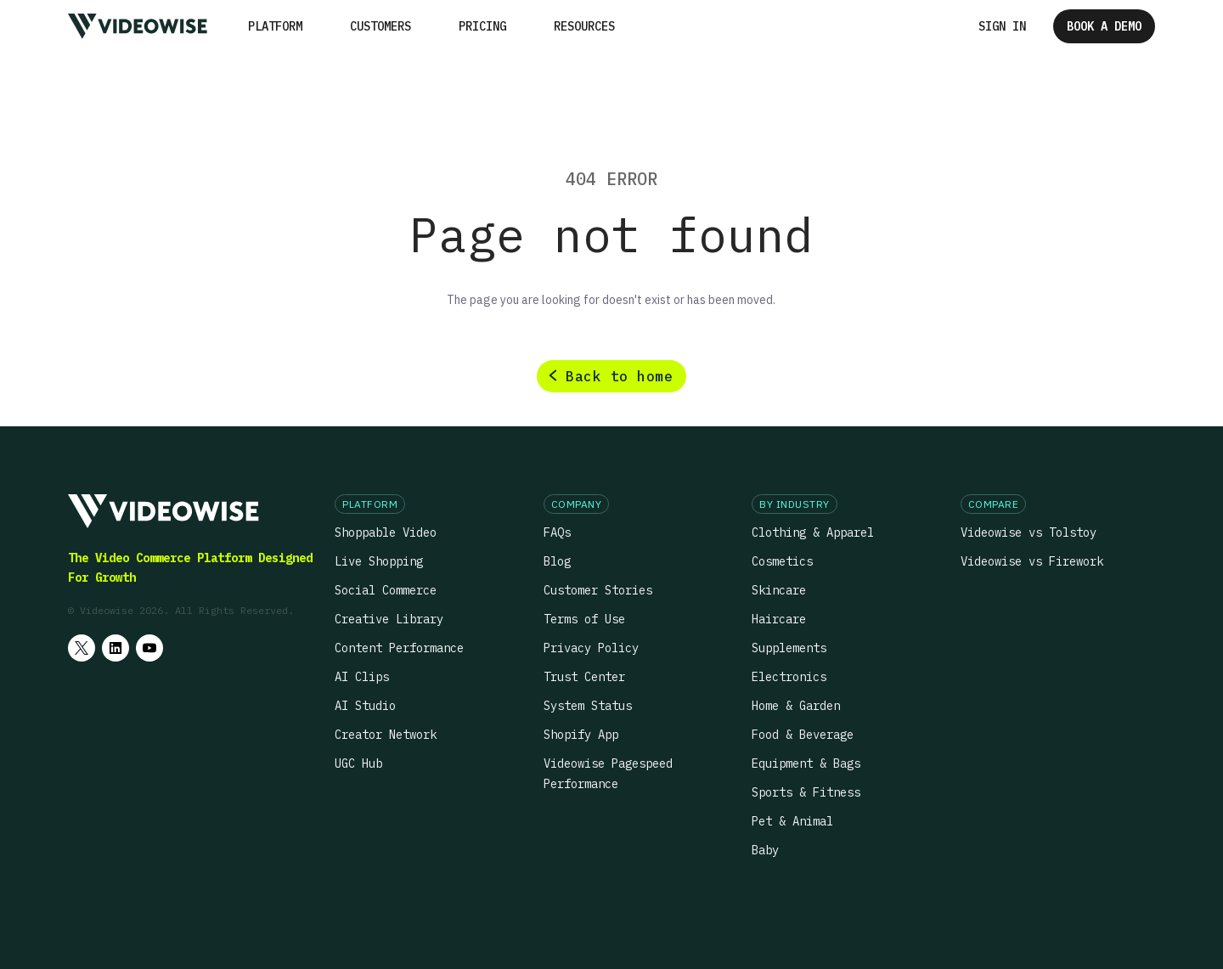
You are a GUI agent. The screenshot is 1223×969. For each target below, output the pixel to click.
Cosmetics (782, 561)
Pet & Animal (792, 821)
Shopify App (581, 734)
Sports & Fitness (806, 792)
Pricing (482, 26)
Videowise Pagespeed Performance (608, 774)
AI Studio (365, 705)
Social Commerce (386, 590)
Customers (380, 26)
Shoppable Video (386, 532)
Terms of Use (584, 619)
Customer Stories (598, 590)
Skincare (779, 590)
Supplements (789, 648)
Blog (557, 561)
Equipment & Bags (806, 763)
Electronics (789, 676)
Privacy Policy (591, 648)
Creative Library (389, 619)
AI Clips (362, 676)
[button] (275, 26)
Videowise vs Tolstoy (1028, 532)
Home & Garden (796, 705)
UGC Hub (358, 763)
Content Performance (399, 648)
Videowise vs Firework (1032, 561)
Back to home (619, 376)
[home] (137, 26)
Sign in (1002, 26)
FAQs (557, 532)
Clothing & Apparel (813, 532)
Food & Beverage (803, 734)
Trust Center (584, 676)
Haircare (779, 619)
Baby (765, 850)
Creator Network (386, 734)
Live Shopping (379, 561)
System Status (588, 705)
